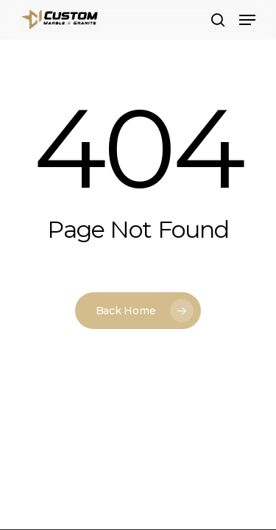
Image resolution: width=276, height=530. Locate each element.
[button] (247, 20)
